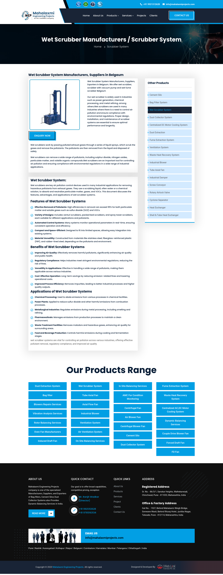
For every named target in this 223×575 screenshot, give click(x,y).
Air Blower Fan (133, 417)
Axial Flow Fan (90, 404)
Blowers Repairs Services (47, 404)
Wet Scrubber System (160, 110)
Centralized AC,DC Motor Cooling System (175, 410)
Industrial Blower (158, 162)
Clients (155, 15)
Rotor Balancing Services (47, 423)
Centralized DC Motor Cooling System (169, 125)
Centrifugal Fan (133, 408)
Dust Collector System (161, 117)
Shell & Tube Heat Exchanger (164, 215)
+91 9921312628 (151, 4)
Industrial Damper (159, 177)
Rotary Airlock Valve (160, 192)
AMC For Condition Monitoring (133, 397)
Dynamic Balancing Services (175, 423)
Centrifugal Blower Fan (132, 427)
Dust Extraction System (47, 386)
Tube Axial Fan (157, 170)
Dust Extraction (157, 132)
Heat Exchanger (158, 207)
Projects (142, 15)
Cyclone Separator (159, 200)
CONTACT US (182, 15)
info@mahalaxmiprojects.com (180, 4)
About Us (118, 487)
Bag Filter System (158, 102)
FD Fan (175, 452)
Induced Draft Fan (47, 442)
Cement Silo (156, 95)
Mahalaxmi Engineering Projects (68, 568)
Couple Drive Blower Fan (175, 434)
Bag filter (47, 395)
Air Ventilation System (90, 432)
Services (118, 497)
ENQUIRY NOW (42, 135)
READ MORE (43, 514)
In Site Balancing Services (133, 386)
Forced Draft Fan (175, 443)
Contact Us (119, 513)
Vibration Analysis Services (47, 414)
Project (117, 502)
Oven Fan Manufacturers (47, 432)
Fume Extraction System (162, 140)
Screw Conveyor (158, 185)
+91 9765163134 (87, 513)
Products (118, 492)
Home (97, 46)
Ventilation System (159, 147)
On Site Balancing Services (90, 442)
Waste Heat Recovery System (164, 155)
